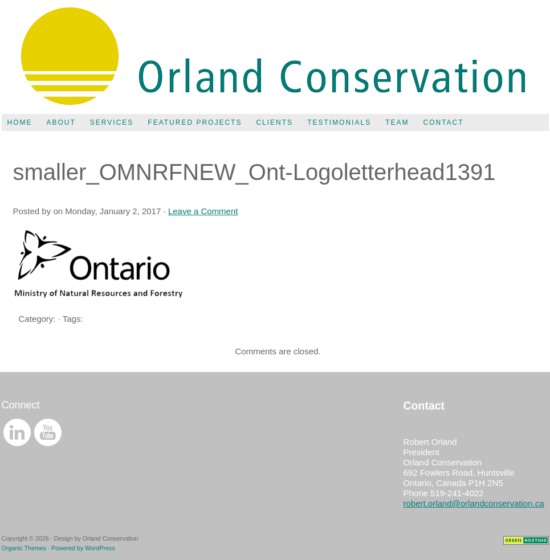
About (61, 122)
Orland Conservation (275, 57)
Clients (274, 122)
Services (111, 122)
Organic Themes (24, 548)
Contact (443, 122)
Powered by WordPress (83, 548)
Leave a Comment (203, 211)
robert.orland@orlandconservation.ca (474, 503)
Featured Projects (195, 122)
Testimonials (339, 122)
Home (19, 122)
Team (397, 122)
